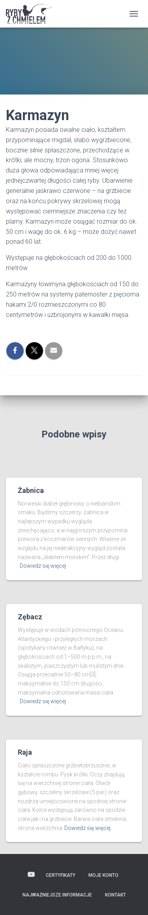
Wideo (31, 875)
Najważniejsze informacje (57, 895)
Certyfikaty (60, 875)
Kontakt (115, 895)
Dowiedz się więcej (43, 566)
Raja (25, 752)
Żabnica (31, 490)
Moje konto (103, 875)
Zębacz (30, 617)
